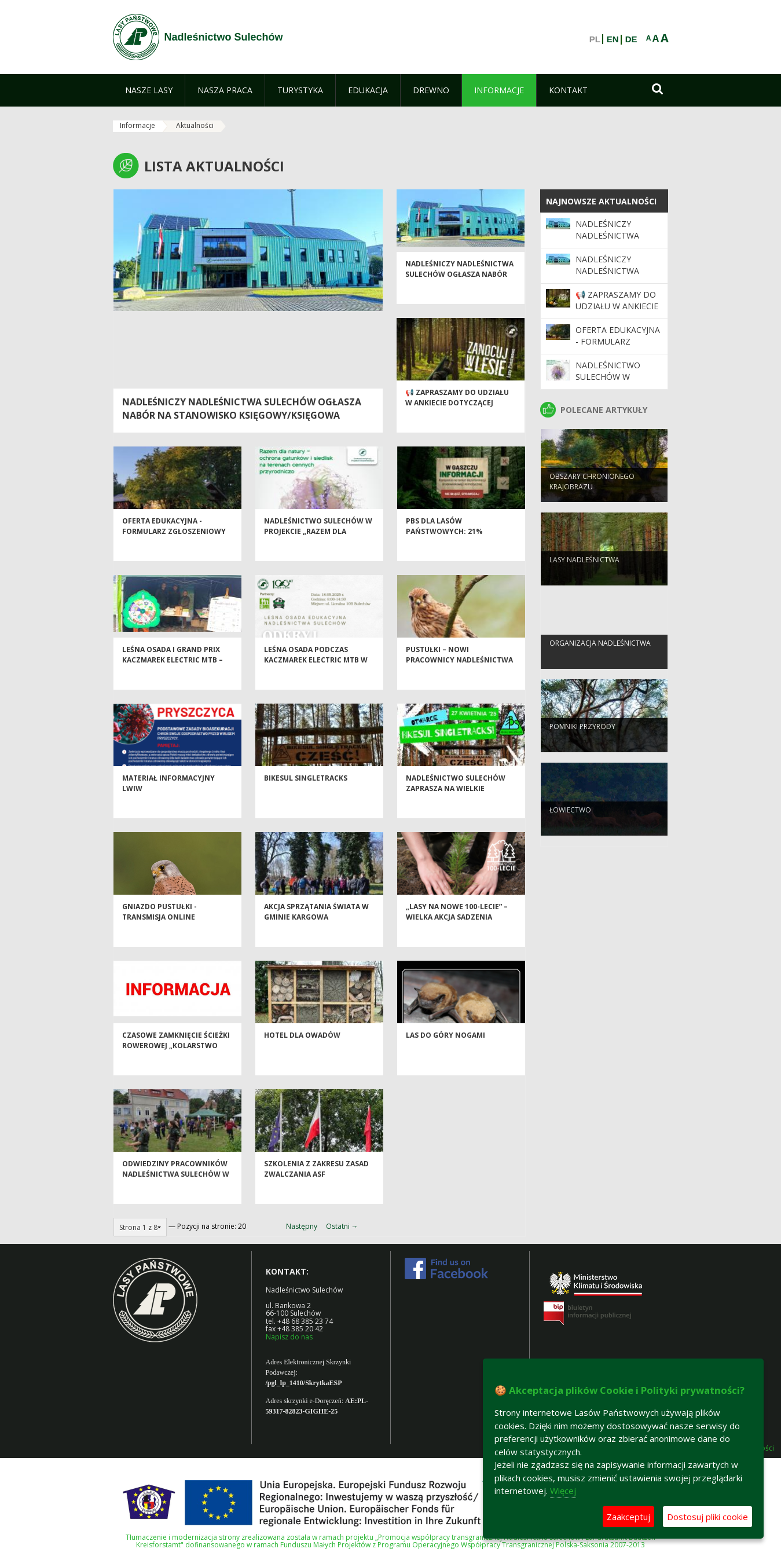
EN (613, 39)
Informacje (137, 125)
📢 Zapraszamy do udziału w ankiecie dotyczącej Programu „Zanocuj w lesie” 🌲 (457, 428)
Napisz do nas (289, 1337)
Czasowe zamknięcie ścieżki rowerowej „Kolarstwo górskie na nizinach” (176, 1066)
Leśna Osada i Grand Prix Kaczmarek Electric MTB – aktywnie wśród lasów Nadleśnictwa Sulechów (172, 685)
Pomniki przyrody (582, 745)
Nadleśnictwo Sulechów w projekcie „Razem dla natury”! (318, 552)
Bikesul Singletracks (305, 799)
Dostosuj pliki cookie (707, 1516)
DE (631, 39)
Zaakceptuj (628, 1516)
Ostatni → (342, 1226)
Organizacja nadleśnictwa (600, 662)
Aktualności (195, 125)
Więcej (563, 1490)
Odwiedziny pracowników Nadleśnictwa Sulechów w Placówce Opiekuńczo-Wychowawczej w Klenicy (175, 1200)
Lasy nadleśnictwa (584, 578)
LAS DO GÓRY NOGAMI (445, 1056)
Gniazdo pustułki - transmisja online (159, 932)
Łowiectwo (570, 828)
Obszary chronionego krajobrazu (592, 500)
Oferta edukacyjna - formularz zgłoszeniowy (174, 547)
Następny (301, 1226)
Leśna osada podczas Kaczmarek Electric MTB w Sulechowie (316, 680)
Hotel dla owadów (302, 1056)
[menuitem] (149, 90)
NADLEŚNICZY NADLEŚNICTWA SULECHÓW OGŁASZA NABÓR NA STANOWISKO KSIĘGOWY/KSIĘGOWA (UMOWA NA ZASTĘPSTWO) (241, 415)
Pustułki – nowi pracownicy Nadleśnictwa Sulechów (459, 680)
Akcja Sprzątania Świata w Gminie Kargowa (316, 932)
